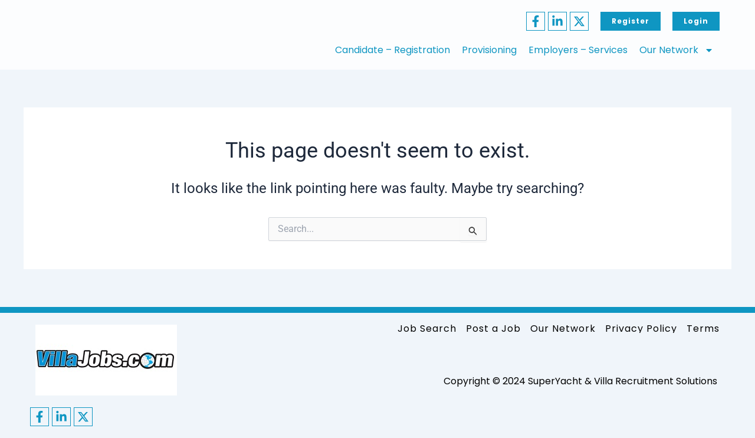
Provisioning (489, 50)
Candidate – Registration (392, 50)
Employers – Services (578, 50)
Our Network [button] (676, 50)
